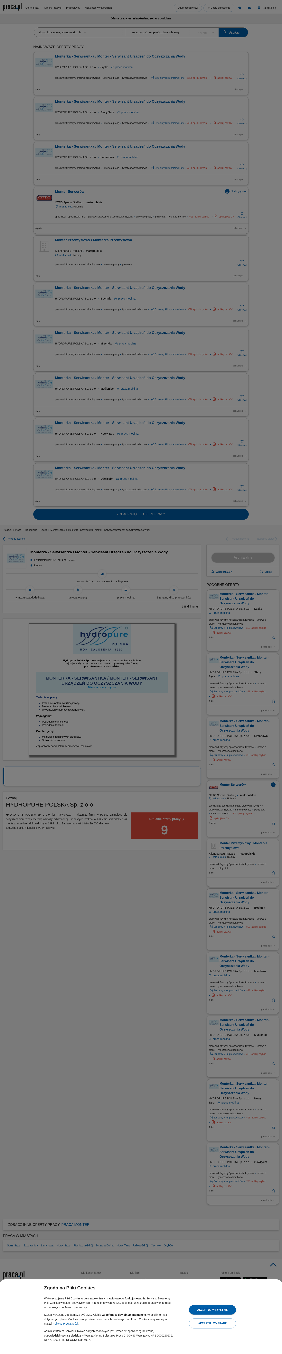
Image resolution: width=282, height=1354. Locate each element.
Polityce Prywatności (65, 1323)
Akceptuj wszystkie (212, 1309)
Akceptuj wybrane (212, 1323)
